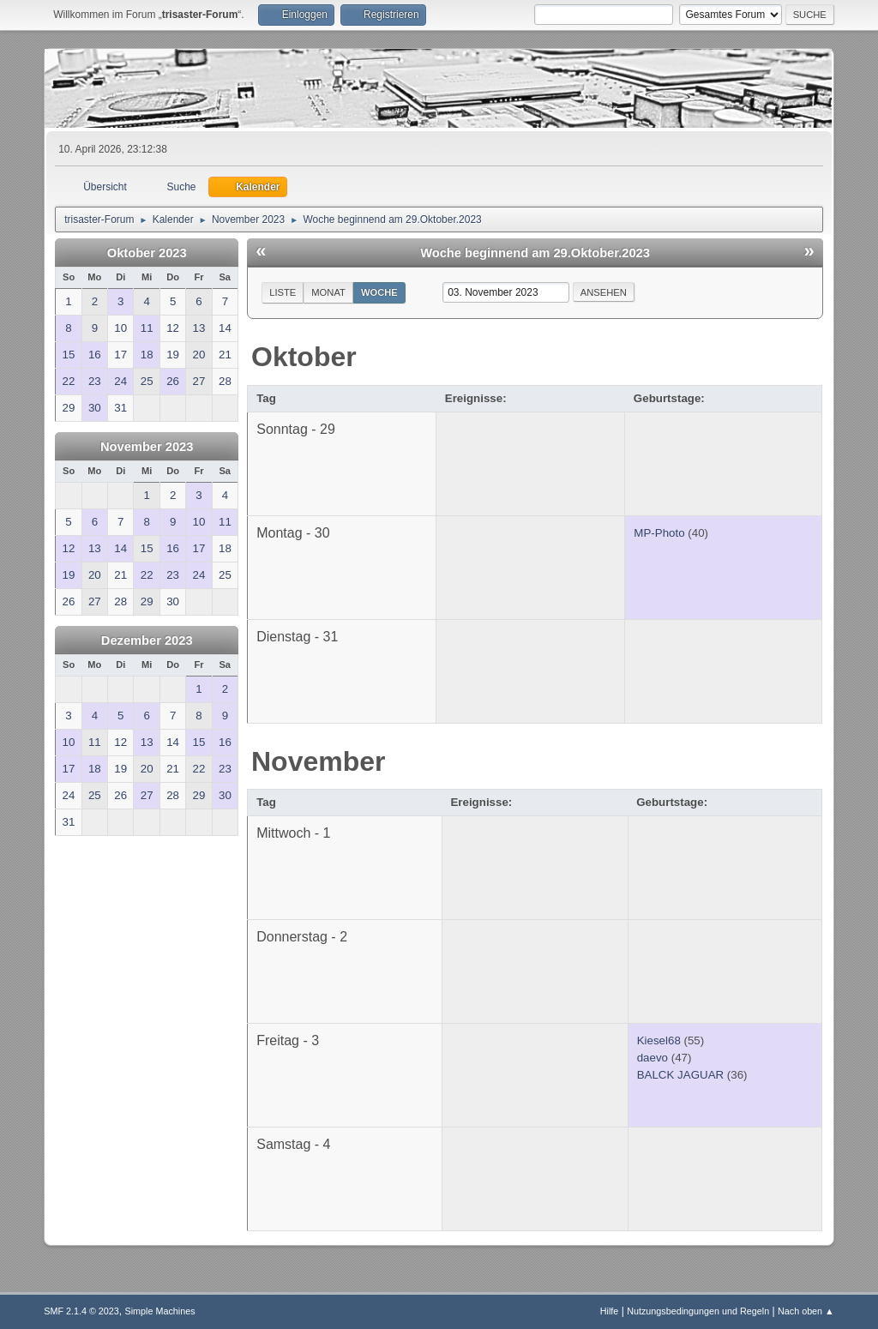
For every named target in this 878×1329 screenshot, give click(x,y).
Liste (282, 292)
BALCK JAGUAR (680, 1074)
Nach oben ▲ (806, 1311)
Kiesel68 (659, 1040)
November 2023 (146, 447)
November (318, 761)
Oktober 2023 (147, 253)
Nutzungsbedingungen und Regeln (698, 1311)
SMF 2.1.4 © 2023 (81, 1311)
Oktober (304, 356)
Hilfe (609, 1311)
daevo (652, 1057)
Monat (328, 292)
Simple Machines (160, 1311)
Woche (379, 292)
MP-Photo (659, 532)
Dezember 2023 (147, 640)
